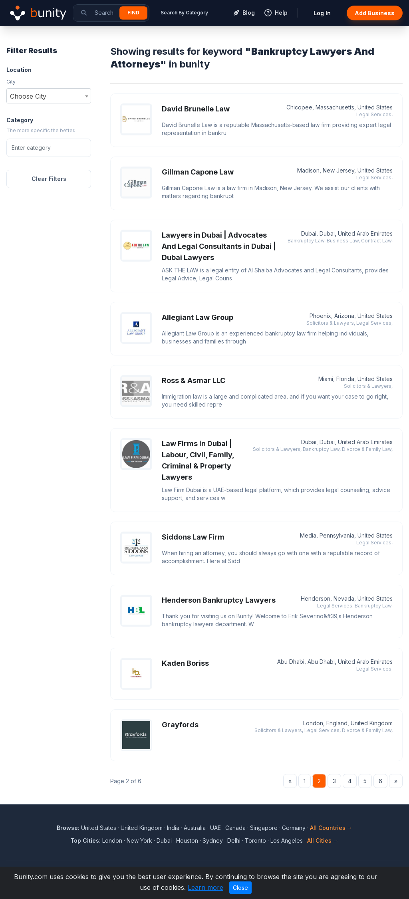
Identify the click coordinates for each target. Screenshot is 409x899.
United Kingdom (142, 827)
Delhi (233, 840)
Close (240, 887)
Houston (187, 840)
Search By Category (184, 13)
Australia (195, 827)
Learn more (205, 887)
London (112, 840)
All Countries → (331, 827)
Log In (322, 13)
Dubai (164, 840)
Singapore (264, 827)
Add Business (375, 13)
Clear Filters (49, 178)
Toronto (255, 840)
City (11, 82)
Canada (235, 827)
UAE (215, 827)
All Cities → (323, 840)
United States (98, 827)
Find (133, 13)
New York (139, 840)
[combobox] (48, 95)
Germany (294, 827)
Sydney (213, 840)
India (173, 827)
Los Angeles (286, 840)
